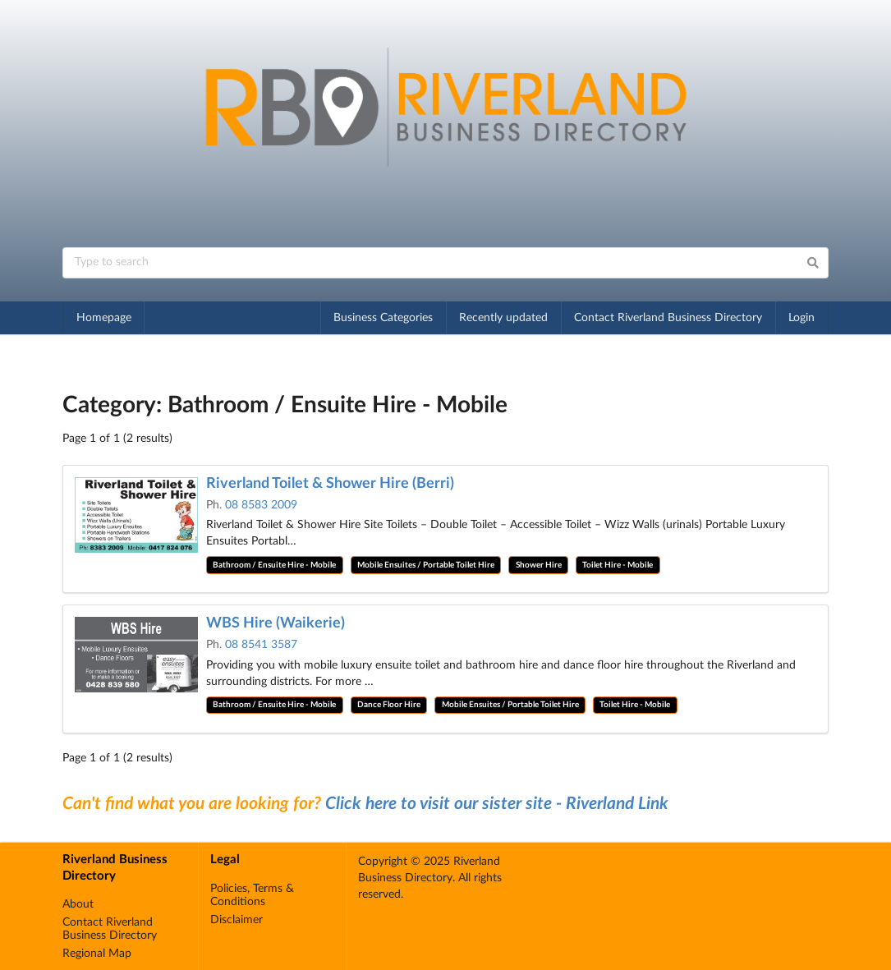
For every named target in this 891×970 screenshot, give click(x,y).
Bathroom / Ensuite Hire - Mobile (274, 565)
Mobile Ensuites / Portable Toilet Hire (425, 565)
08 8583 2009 (261, 505)
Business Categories (383, 318)
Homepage (103, 318)
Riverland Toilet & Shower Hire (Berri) (330, 483)
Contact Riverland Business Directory (668, 318)
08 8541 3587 (261, 644)
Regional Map (96, 953)
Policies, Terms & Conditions (252, 895)
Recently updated (503, 318)
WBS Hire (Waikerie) (275, 623)
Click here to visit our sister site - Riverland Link (496, 803)
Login (801, 318)
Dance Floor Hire (388, 705)
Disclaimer (236, 920)
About (78, 904)
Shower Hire (539, 565)
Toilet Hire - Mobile (617, 565)
